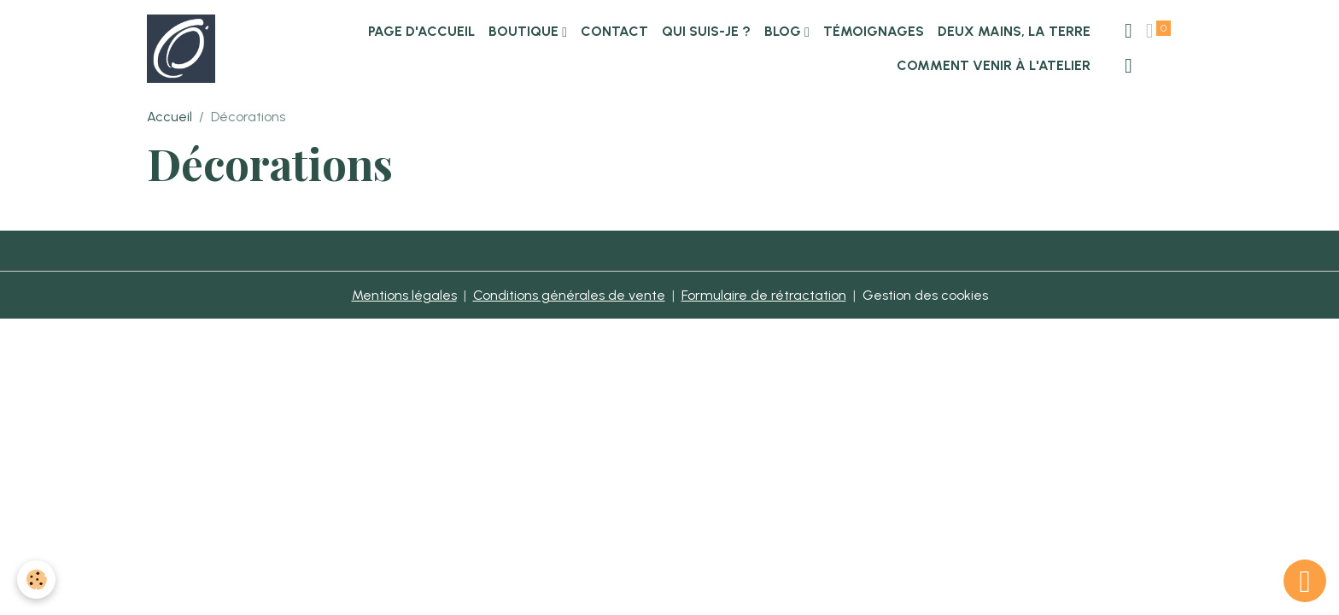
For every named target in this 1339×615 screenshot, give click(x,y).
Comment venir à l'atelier (993, 65)
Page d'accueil (421, 31)
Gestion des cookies (925, 295)
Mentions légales (404, 295)
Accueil (169, 116)
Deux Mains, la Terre (1014, 31)
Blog (784, 31)
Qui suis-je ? (706, 31)
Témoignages (873, 31)
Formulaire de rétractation (763, 295)
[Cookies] (36, 579)
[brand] (181, 49)
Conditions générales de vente (569, 295)
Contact (614, 31)
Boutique (525, 31)
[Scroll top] (1304, 580)
